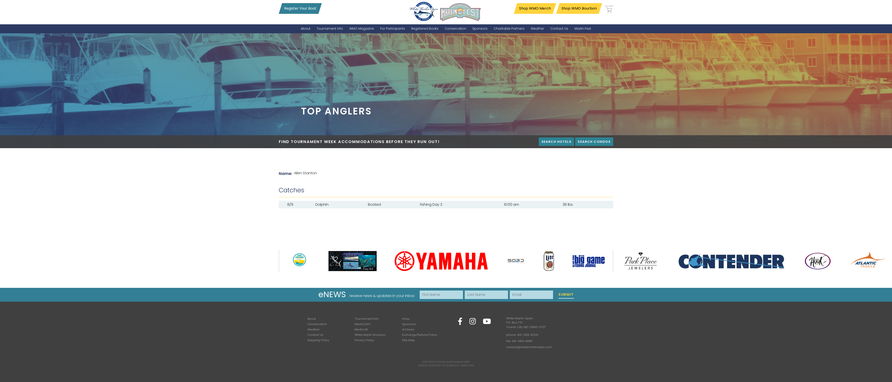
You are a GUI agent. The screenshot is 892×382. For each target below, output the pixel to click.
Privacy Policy (364, 340)
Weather (313, 329)
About (311, 319)
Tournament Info (367, 319)
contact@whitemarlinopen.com (529, 347)
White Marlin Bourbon (370, 335)
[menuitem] (305, 28)
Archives (408, 329)
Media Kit (361, 329)
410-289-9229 (527, 335)
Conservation (317, 324)
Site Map (408, 340)
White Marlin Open (458, 362)
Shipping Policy (318, 340)
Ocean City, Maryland (460, 365)
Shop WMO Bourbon (579, 8)
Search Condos (594, 141)
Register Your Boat (300, 8)
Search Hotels (556, 141)
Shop (406, 319)
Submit (566, 294)
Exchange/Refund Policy (419, 335)
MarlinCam (362, 324)
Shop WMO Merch (535, 8)
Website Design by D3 (431, 365)
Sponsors (409, 324)
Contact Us (315, 335)
